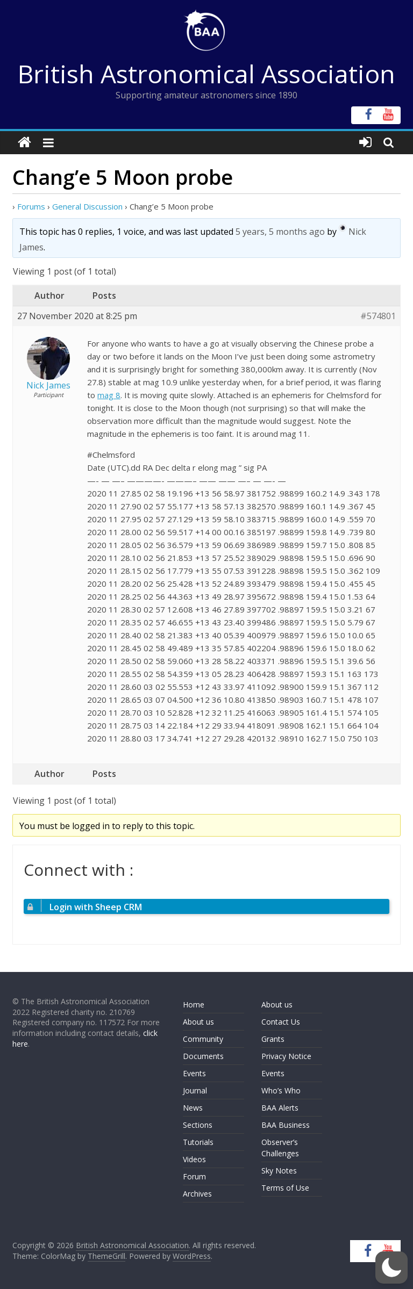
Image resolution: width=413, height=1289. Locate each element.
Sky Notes (279, 1170)
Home (193, 1004)
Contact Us (280, 1022)
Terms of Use (285, 1188)
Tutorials (198, 1142)
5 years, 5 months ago (280, 231)
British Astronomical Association (206, 73)
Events (194, 1073)
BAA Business (285, 1125)
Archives (197, 1194)
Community (203, 1039)
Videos (194, 1159)
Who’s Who (281, 1090)
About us (198, 1022)
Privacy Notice (286, 1056)
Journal (195, 1090)
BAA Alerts (279, 1108)
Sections (197, 1125)
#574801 (378, 316)
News (193, 1108)
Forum (194, 1176)
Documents (203, 1056)
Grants (272, 1039)
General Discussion (87, 206)
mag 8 (108, 395)
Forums (31, 206)
